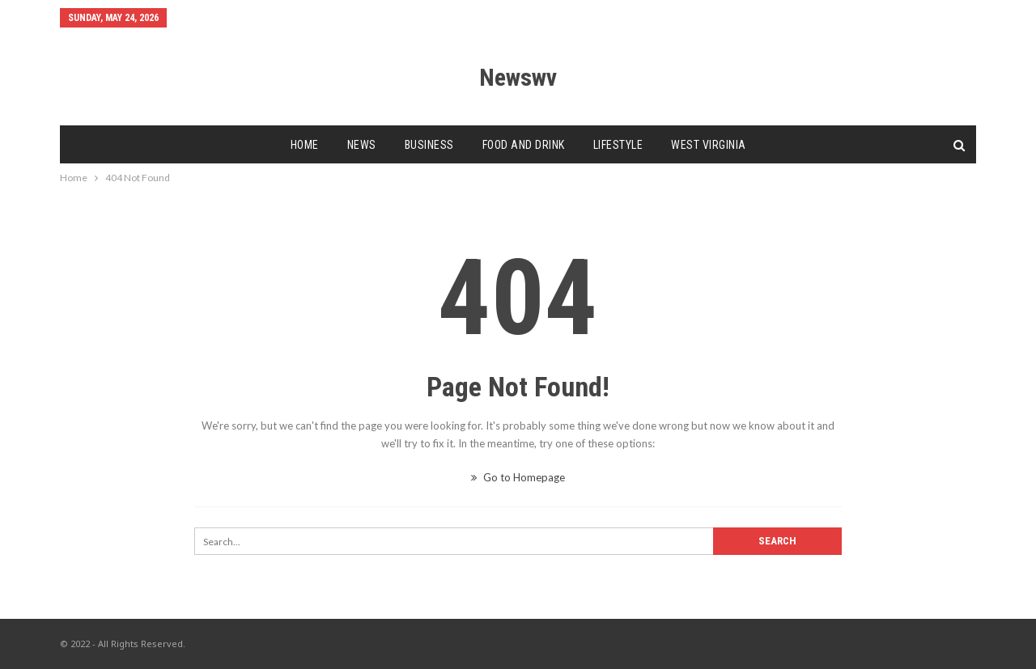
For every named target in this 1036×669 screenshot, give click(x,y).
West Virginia (708, 144)
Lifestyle (618, 144)
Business (429, 144)
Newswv (518, 77)
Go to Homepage (518, 477)
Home (305, 144)
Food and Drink (523, 144)
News (361, 144)
